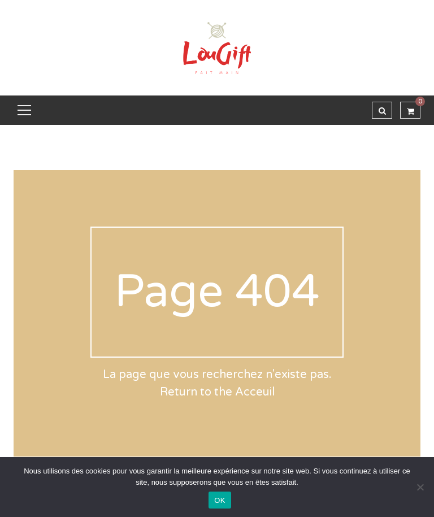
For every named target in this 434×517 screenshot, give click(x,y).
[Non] (420, 487)
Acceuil (255, 392)
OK (219, 500)
